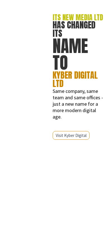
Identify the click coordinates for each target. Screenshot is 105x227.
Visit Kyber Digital (71, 135)
